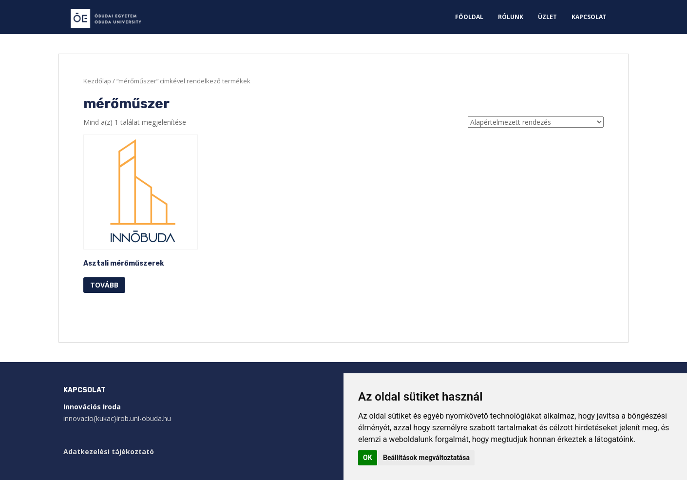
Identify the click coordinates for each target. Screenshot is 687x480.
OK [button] (367, 457)
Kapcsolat (589, 17)
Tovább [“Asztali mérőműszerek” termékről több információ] (104, 284)
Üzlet (547, 17)
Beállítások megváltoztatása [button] (426, 457)
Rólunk (510, 17)
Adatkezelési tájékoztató (108, 451)
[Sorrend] (536, 122)
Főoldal (469, 17)
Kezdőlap (97, 81)
